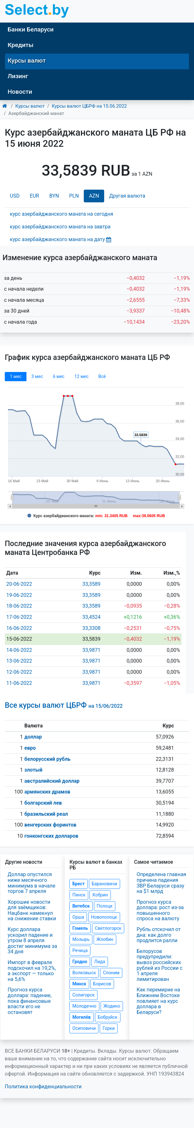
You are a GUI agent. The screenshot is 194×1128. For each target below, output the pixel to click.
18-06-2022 (19, 606)
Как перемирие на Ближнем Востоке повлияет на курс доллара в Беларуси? (158, 1001)
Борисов (102, 983)
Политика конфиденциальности (43, 1087)
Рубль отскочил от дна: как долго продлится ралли (159, 934)
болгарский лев (43, 803)
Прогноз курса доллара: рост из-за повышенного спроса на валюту (160, 910)
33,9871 (91, 650)
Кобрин (100, 894)
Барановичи (104, 883)
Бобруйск (108, 1017)
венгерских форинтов (50, 825)
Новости (20, 91)
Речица (80, 950)
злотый (34, 770)
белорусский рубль (48, 759)
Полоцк (105, 905)
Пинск (78, 894)
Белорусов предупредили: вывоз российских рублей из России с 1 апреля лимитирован (160, 965)
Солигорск (83, 994)
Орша (78, 917)
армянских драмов (47, 792)
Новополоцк (104, 917)
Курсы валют (27, 60)
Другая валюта (127, 196)
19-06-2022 (19, 595)
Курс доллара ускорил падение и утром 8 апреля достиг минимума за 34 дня (32, 940)
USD (14, 196)
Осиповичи (84, 1028)
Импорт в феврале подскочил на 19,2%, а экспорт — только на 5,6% (32, 970)
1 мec (15, 376)
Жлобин (105, 939)
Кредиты (20, 45)
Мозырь (81, 939)
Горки (109, 1028)
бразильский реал (46, 814)
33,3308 (91, 628)
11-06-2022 (19, 683)
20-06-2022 (19, 584)
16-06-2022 (19, 628)
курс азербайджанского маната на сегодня (61, 214)
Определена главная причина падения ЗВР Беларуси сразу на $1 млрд (161, 882)
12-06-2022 (19, 672)
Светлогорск (108, 928)
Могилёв (81, 1017)
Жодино (112, 1006)
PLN (74, 196)
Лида (99, 961)
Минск (79, 983)
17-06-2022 (19, 617)
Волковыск (84, 972)
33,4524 (91, 617)
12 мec (81, 376)
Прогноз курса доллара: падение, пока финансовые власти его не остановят (30, 1001)
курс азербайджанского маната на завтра (60, 227)
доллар (33, 737)
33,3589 (91, 584)
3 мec (37, 376)
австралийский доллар (52, 781)
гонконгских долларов (51, 836)
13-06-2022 (19, 661)
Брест (78, 883)
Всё (102, 376)
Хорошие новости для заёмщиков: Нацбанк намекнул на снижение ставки (32, 910)
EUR (34, 196)
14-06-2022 (19, 650)
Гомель (80, 928)
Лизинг (18, 76)
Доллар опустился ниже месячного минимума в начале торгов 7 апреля (31, 882)
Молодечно (84, 1006)
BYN (54, 196)
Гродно (79, 961)
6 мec (58, 376)
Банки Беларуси (31, 29)
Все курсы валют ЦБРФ (64, 705)
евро (30, 748)
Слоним (111, 972)
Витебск (81, 905)
